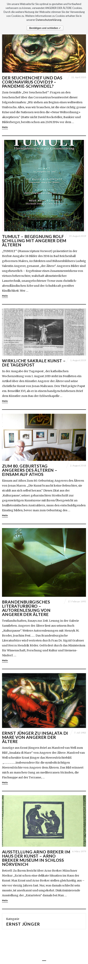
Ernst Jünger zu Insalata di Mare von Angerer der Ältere (35, 737)
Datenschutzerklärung (48, 19)
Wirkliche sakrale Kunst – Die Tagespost (34, 362)
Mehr (5, 127)
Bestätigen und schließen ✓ (45, 28)
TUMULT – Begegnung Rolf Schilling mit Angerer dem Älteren (34, 240)
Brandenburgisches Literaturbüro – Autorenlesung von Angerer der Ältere (26, 608)
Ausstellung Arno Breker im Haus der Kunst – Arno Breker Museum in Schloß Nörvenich (36, 858)
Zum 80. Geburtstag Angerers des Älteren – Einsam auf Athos (29, 470)
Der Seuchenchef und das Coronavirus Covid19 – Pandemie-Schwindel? (32, 81)
